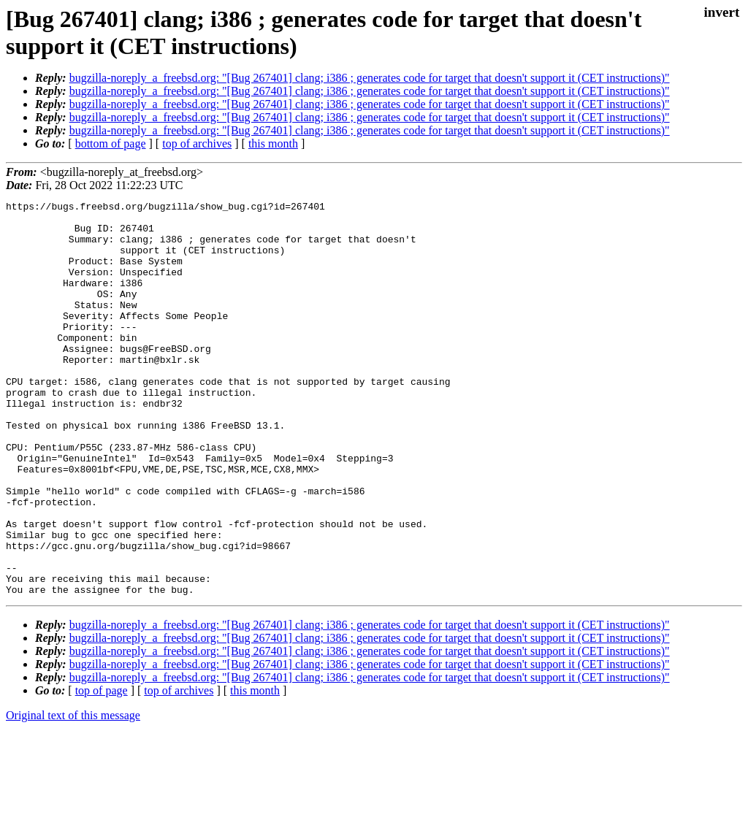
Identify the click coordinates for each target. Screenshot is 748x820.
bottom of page (110, 143)
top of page (101, 769)
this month (273, 143)
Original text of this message (73, 794)
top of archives (197, 143)
